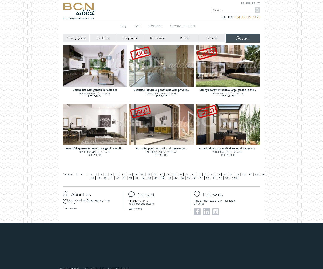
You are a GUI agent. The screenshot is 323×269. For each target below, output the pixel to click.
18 (167, 169)
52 (207, 172)
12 (129, 169)
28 (231, 169)
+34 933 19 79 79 (247, 17)
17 (161, 169)
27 (224, 169)
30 (243, 169)
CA (258, 3)
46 (169, 172)
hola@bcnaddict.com (141, 198)
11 (123, 169)
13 (135, 169)
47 (175, 172)
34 (92, 172)
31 (250, 169)
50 (194, 172)
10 (116, 169)
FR (243, 3)
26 (218, 169)
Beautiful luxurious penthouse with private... (161, 84)
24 (205, 169)
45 (162, 172)
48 (182, 172)
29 (237, 169)
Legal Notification (119, 263)
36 (105, 172)
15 (148, 169)
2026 (77, 263)
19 (174, 169)
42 (143, 172)
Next (235, 172)
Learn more (70, 203)
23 (199, 169)
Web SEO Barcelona (96, 263)
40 (130, 172)
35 (98, 172)
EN (248, 3)
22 (193, 169)
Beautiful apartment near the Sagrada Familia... (95, 139)
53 (214, 172)
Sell (137, 26)
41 (136, 172)
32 (256, 169)
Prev (67, 169)
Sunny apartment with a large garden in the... (228, 84)
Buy (123, 26)
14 (142, 169)
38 (117, 172)
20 (180, 169)
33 (262, 169)
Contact (155, 26)
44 (155, 172)
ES (254, 3)
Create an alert (182, 26)
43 (149, 172)
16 (154, 169)
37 (111, 172)
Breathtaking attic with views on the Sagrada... (228, 139)
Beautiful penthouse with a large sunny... (161, 139)
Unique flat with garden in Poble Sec (95, 84)
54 (220, 172)
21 (186, 169)
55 (226, 172)
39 (124, 172)
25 (212, 169)
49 (188, 172)
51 (201, 172)
